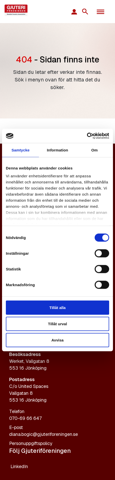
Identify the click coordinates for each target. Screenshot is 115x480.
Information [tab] (57, 150)
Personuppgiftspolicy (30, 443)
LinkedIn (19, 466)
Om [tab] (94, 150)
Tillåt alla (57, 307)
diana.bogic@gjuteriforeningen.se (43, 434)
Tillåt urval (57, 323)
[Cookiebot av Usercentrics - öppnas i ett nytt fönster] (87, 136)
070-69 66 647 (25, 418)
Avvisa (57, 340)
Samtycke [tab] (20, 150)
